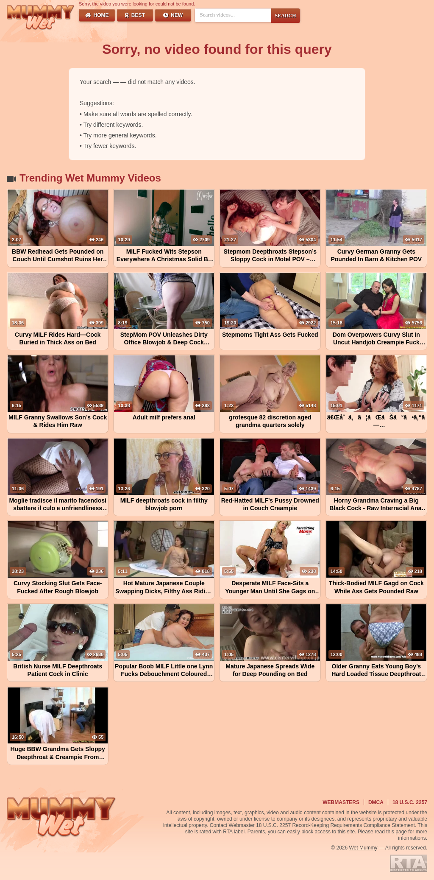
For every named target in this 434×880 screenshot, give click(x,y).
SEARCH (285, 16)
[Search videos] (233, 14)
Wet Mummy (363, 848)
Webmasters (341, 802)
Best (135, 15)
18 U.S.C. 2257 (409, 802)
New (173, 15)
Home (97, 15)
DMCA (376, 802)
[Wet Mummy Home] (41, 18)
